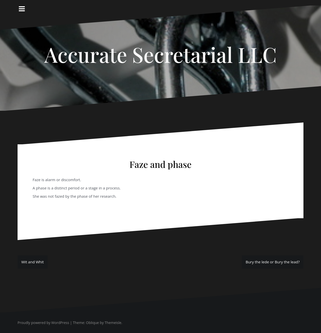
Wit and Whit (32, 261)
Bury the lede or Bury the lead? (273, 261)
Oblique (92, 322)
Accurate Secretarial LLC (160, 54)
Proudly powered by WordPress (43, 322)
